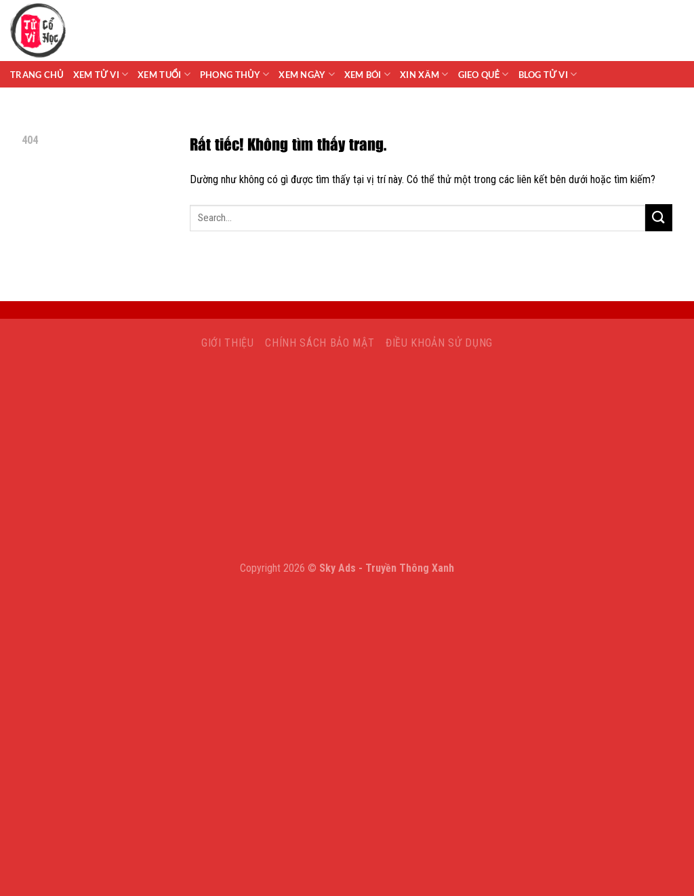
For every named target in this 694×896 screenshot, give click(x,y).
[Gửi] (658, 217)
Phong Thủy (234, 74)
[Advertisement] (347, 459)
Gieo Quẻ (483, 74)
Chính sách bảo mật (319, 342)
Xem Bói (367, 74)
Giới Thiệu (227, 342)
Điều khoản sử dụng (439, 342)
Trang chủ (37, 74)
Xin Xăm (424, 74)
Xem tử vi (101, 74)
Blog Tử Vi (547, 74)
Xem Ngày (307, 74)
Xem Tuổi (164, 74)
